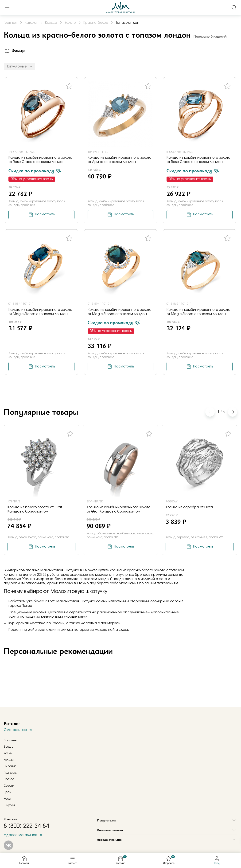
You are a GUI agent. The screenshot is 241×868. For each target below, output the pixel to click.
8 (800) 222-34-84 (26, 826)
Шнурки (9, 805)
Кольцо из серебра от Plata (189, 507)
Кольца (9, 759)
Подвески (11, 772)
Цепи (8, 792)
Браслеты (10, 740)
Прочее (9, 779)
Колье (8, 753)
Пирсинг (10, 766)
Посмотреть (45, 214)
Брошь (8, 746)
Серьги (9, 785)
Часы (7, 798)
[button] (232, 412)
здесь (124, 629)
